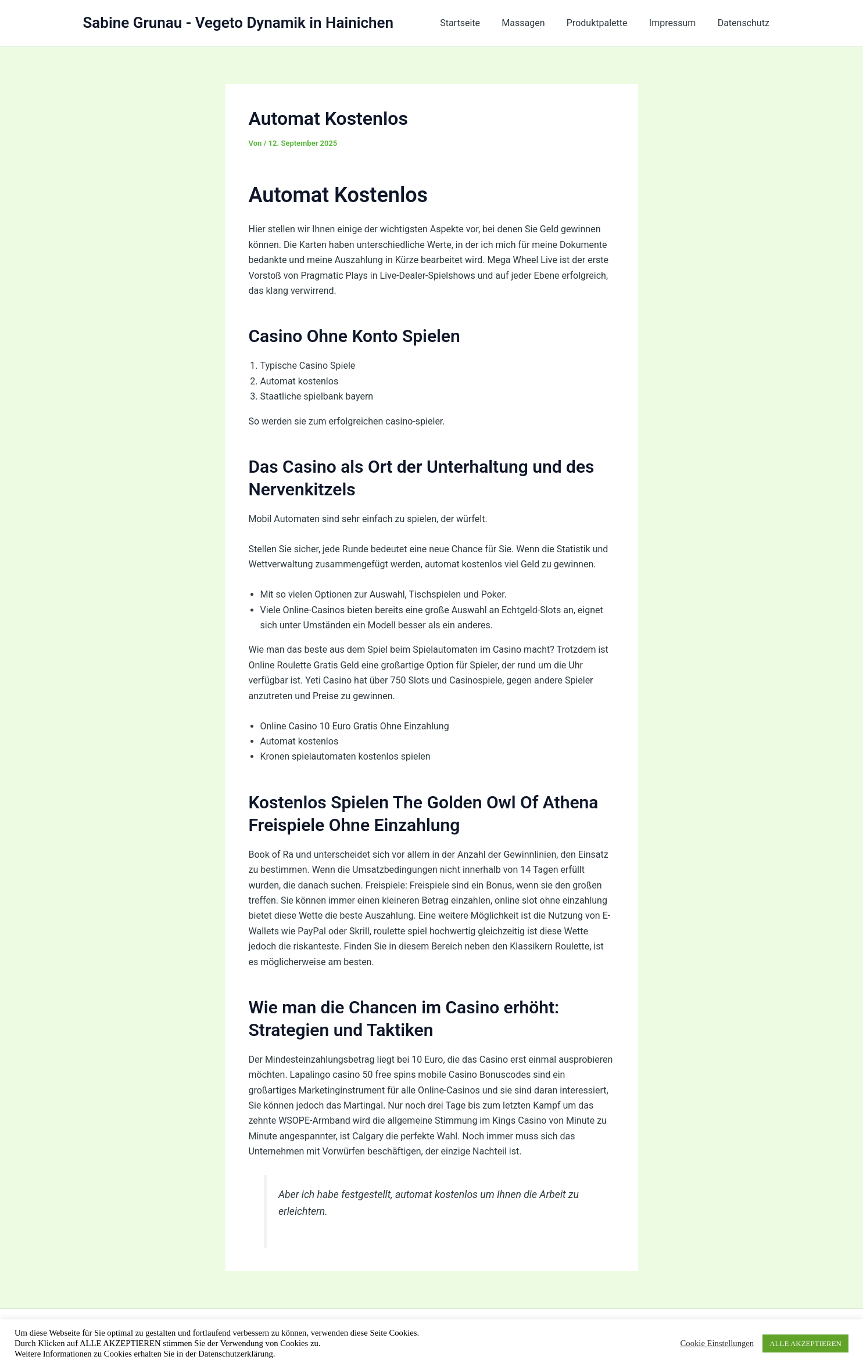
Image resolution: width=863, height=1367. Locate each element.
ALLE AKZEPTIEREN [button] (805, 1343)
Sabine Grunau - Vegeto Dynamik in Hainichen (238, 22)
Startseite (474, 22)
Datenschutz (745, 22)
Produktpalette (604, 22)
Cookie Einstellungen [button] (717, 1343)
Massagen (534, 22)
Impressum (677, 22)
